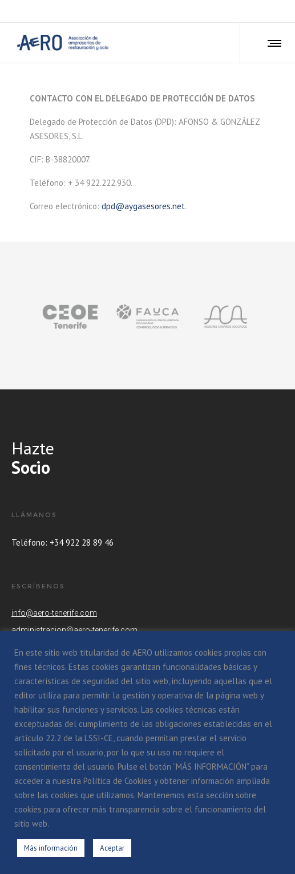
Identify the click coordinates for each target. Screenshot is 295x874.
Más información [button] (51, 848)
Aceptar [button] (112, 848)
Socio (30, 467)
